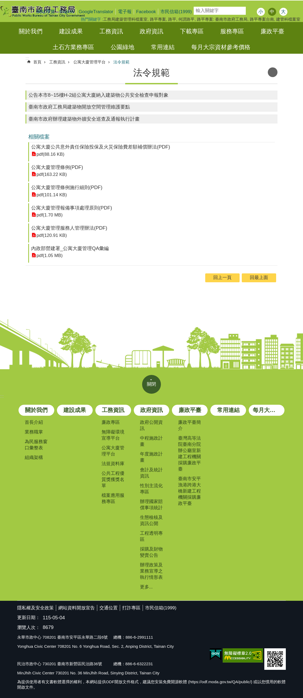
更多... (146, 586)
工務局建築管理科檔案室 (125, 19)
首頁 (37, 62)
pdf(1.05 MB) (50, 255)
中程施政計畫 (151, 441)
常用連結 (163, 47)
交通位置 (108, 607)
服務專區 (232, 31)
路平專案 (158, 19)
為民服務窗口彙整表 (36, 444)
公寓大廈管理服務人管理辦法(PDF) (69, 228)
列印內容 (272, 72)
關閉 (151, 384)
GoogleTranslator (96, 11)
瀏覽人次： (28, 627)
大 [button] (283, 11)
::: (2, 396)
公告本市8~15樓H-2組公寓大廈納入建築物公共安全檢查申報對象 (98, 95)
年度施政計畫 (151, 457)
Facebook (146, 11)
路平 (172, 19)
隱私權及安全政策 (35, 607)
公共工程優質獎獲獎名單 (113, 479)
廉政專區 (111, 422)
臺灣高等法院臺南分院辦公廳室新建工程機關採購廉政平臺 (189, 454)
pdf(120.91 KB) (52, 235)
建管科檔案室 (288, 19)
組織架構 (34, 457)
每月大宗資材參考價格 (220, 47)
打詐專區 (131, 607)
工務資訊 (111, 31)
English (66, 11)
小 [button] (260, 11)
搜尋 (197, 9)
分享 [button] (294, 12)
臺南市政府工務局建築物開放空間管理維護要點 (79, 107)
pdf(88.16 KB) (50, 154)
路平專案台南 (262, 19)
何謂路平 (186, 19)
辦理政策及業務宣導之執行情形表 (151, 571)
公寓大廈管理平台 (89, 62)
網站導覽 (46, 11)
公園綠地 (122, 47)
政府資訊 (151, 31)
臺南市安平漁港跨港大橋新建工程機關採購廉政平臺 (189, 491)
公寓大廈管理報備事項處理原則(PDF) (71, 208)
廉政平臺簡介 (189, 425)
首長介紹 (34, 422)
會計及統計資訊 (151, 473)
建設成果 (71, 31)
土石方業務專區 (73, 47)
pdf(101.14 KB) (52, 194)
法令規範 (121, 62)
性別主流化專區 (151, 488)
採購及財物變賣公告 (151, 552)
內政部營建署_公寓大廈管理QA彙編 (70, 248)
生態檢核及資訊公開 (151, 520)
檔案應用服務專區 (113, 498)
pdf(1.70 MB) (50, 215)
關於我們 (30, 31)
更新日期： (28, 617)
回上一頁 (222, 277)
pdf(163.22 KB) (52, 174)
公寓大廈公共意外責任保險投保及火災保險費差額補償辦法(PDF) (100, 147)
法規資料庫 (113, 463)
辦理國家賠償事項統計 (151, 504)
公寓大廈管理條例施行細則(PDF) (66, 187)
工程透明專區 (151, 536)
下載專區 (192, 31)
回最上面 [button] (259, 277)
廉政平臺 (272, 31)
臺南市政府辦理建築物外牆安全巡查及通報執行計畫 (84, 119)
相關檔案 (39, 137)
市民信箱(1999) (176, 11)
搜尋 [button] (251, 11)
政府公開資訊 (151, 425)
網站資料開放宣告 (76, 607)
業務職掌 (34, 432)
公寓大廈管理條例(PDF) (57, 167)
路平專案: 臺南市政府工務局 (222, 19)
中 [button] (272, 11)
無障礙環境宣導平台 (113, 435)
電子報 (125, 11)
